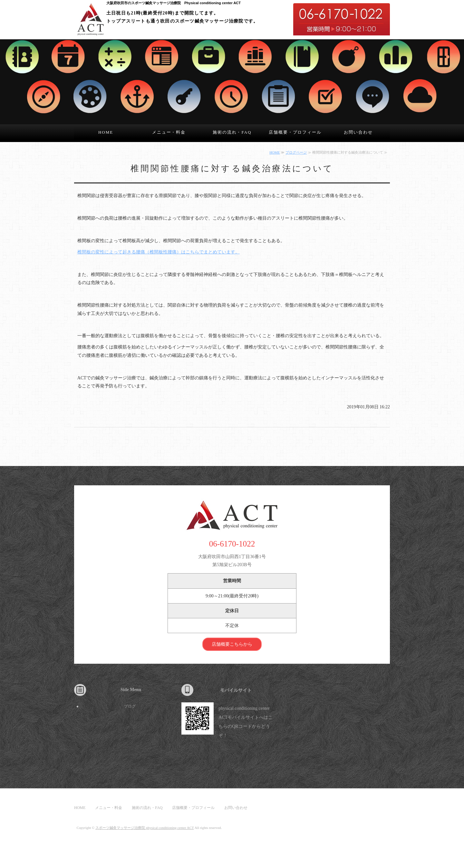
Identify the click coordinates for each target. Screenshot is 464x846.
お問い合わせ (358, 132)
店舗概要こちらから (232, 644)
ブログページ (296, 152)
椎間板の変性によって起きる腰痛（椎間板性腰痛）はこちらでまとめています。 (158, 252)
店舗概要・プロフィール (295, 132)
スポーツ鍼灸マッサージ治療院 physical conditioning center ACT (144, 828)
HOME (105, 132)
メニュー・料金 (169, 132)
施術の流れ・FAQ (232, 132)
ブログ (130, 706)
